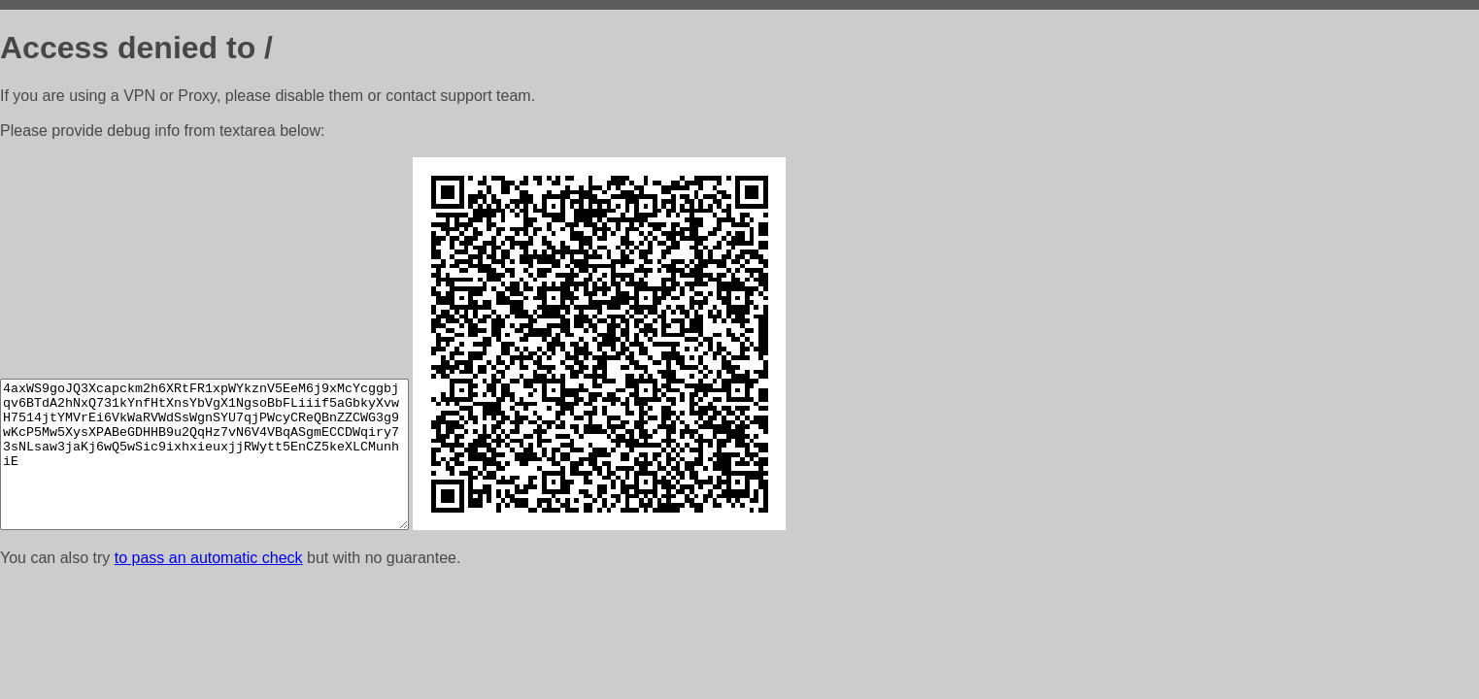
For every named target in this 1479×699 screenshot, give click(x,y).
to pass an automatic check (209, 557)
